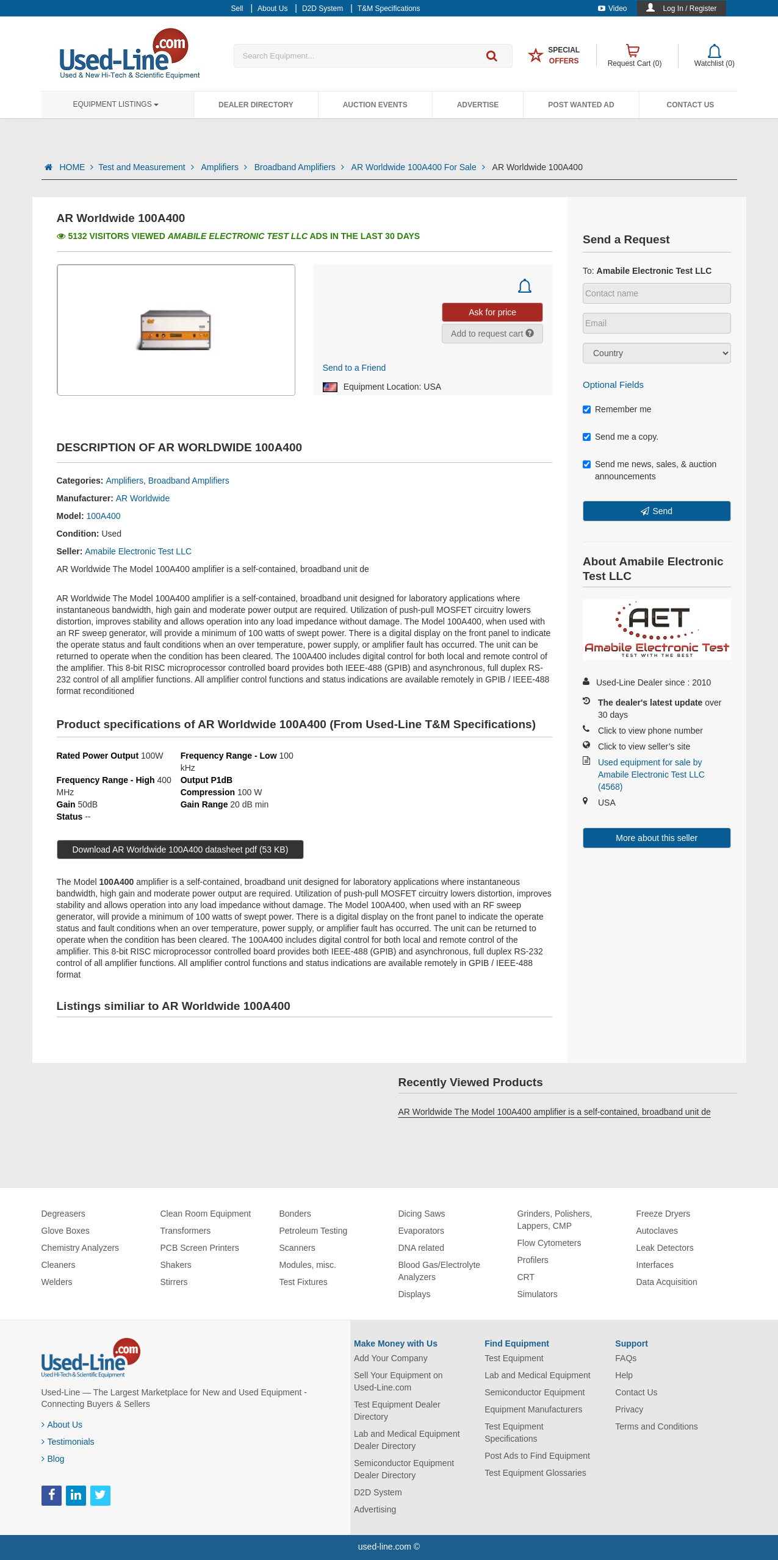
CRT (526, 1277)
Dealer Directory (256, 105)
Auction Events (375, 105)
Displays (414, 1294)
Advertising (375, 1509)
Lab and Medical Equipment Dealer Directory (407, 1440)
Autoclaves (657, 1231)
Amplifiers (225, 167)
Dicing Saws (421, 1213)
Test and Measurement (147, 167)
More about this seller (656, 838)
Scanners (297, 1248)
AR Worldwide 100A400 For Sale (419, 167)
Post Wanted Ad (581, 105)
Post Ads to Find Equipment (537, 1456)
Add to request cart (492, 333)
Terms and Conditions (656, 1426)
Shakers (176, 1265)
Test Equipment (514, 1358)
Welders (57, 1282)
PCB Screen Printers (199, 1248)
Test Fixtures (303, 1282)
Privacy (629, 1409)
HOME (76, 167)
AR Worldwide (143, 498)
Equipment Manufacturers (533, 1409)
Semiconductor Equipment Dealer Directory (404, 1469)
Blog (53, 1459)
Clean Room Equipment (205, 1213)
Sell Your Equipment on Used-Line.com (398, 1381)
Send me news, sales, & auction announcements (649, 470)
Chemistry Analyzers (80, 1248)
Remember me (617, 409)
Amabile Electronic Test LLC (138, 551)
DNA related (421, 1248)
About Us (62, 1424)
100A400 (104, 516)
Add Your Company (391, 1358)
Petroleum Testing (313, 1231)
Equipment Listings (116, 104)
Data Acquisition (666, 1282)
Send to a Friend (354, 368)
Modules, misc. (307, 1265)
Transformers (185, 1231)
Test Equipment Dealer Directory (397, 1411)
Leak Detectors (665, 1248)
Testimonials (68, 1442)
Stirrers (174, 1282)
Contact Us (691, 105)
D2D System (378, 1492)
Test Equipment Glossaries (535, 1473)
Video (612, 8)
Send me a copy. (620, 437)
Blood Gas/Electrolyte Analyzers (439, 1271)
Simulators (537, 1294)
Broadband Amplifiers (300, 167)
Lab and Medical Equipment (537, 1375)
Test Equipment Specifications (514, 1433)
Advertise (478, 105)
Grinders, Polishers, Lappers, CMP (555, 1220)
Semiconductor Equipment (534, 1392)
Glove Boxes (65, 1231)
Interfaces (655, 1265)
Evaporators (421, 1231)
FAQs (625, 1358)
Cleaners (58, 1265)
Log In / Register (689, 8)
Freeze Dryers (663, 1213)
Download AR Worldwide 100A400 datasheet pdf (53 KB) (181, 849)
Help (624, 1375)
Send (662, 511)
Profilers (533, 1260)
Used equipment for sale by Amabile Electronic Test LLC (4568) (651, 774)
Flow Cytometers (549, 1243)
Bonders (295, 1213)
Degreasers (63, 1213)
